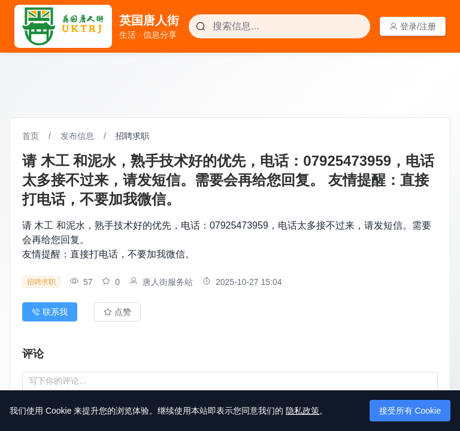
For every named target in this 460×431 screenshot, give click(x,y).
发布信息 (77, 136)
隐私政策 (302, 410)
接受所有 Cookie (410, 410)
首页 (30, 136)
